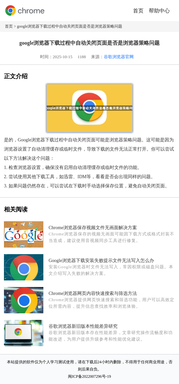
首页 (138, 10)
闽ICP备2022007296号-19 (89, 376)
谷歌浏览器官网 (119, 57)
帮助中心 (159, 10)
